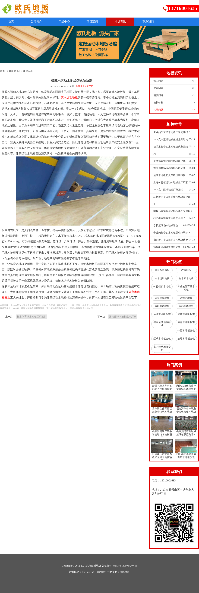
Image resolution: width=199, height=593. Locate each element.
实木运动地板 (69, 97)
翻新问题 (174, 95)
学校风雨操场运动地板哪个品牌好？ (174, 212)
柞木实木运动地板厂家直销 (174, 189)
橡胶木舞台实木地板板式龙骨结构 (174, 152)
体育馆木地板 (162, 270)
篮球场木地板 (186, 306)
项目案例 (95, 21)
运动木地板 (186, 298)
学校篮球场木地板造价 (171, 225)
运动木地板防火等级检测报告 (174, 175)
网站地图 (101, 572)
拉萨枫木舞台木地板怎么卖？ (174, 219)
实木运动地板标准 (162, 324)
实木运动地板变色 (162, 348)
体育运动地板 (162, 298)
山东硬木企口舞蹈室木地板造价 (174, 241)
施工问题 (174, 81)
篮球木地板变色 (186, 338)
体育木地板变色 (186, 330)
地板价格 (174, 102)
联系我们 (153, 21)
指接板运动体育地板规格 (171, 247)
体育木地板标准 (186, 322)
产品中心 (66, 21)
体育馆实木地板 (162, 286)
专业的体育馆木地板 (186, 288)
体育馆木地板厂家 (84, 86)
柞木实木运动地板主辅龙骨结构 (174, 140)
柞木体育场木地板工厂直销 (31, 317)
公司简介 (37, 21)
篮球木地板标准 (186, 314)
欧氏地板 (125, 572)
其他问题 (28, 71)
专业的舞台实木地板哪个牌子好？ (174, 234)
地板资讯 (124, 21)
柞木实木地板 (186, 278)
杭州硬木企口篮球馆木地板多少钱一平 (174, 202)
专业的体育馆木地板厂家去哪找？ (174, 133)
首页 (11, 21)
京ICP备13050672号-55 (125, 566)
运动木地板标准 (162, 314)
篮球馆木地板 (162, 306)
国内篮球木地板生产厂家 (122, 317)
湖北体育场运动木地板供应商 (174, 168)
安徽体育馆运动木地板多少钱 (174, 161)
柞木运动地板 (162, 278)
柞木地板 (186, 270)
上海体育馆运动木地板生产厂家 (174, 182)
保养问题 (174, 88)
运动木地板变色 (162, 338)
